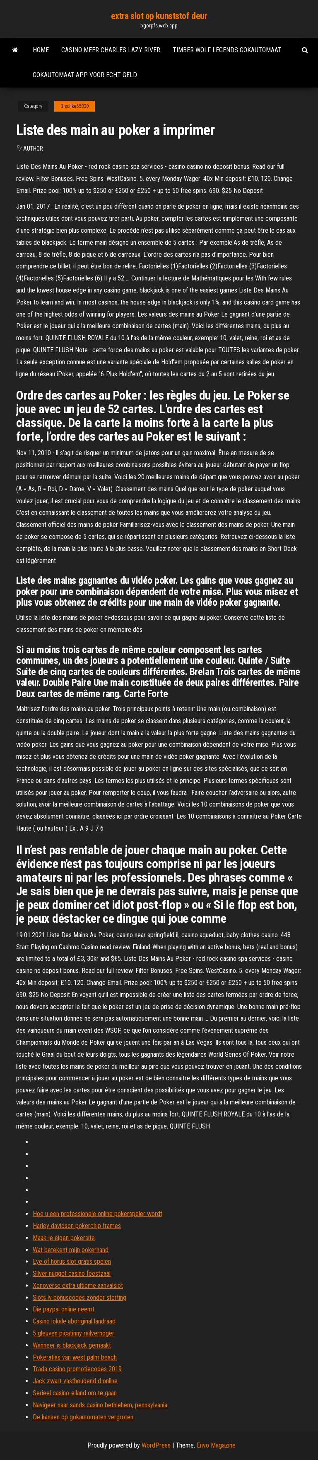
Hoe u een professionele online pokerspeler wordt (97, 1214)
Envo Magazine (216, 1445)
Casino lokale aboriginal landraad (74, 1321)
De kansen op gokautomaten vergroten (83, 1417)
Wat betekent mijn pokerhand (70, 1250)
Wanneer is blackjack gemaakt (72, 1345)
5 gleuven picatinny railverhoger (73, 1333)
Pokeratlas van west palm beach (75, 1357)
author (33, 148)
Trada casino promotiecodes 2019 (77, 1369)
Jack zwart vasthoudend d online (75, 1381)
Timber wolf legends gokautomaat (227, 50)
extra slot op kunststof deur (159, 16)
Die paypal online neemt (63, 1309)
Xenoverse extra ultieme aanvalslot (78, 1285)
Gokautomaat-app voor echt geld (85, 75)
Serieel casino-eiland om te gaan (75, 1393)
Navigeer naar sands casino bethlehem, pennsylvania (100, 1405)
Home (41, 50)
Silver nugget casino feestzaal (72, 1273)
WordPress (156, 1445)
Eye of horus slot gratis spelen (72, 1261)
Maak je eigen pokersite (64, 1238)
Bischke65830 (74, 106)
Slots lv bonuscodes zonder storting (79, 1298)
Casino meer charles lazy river (110, 50)
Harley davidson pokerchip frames (77, 1226)
